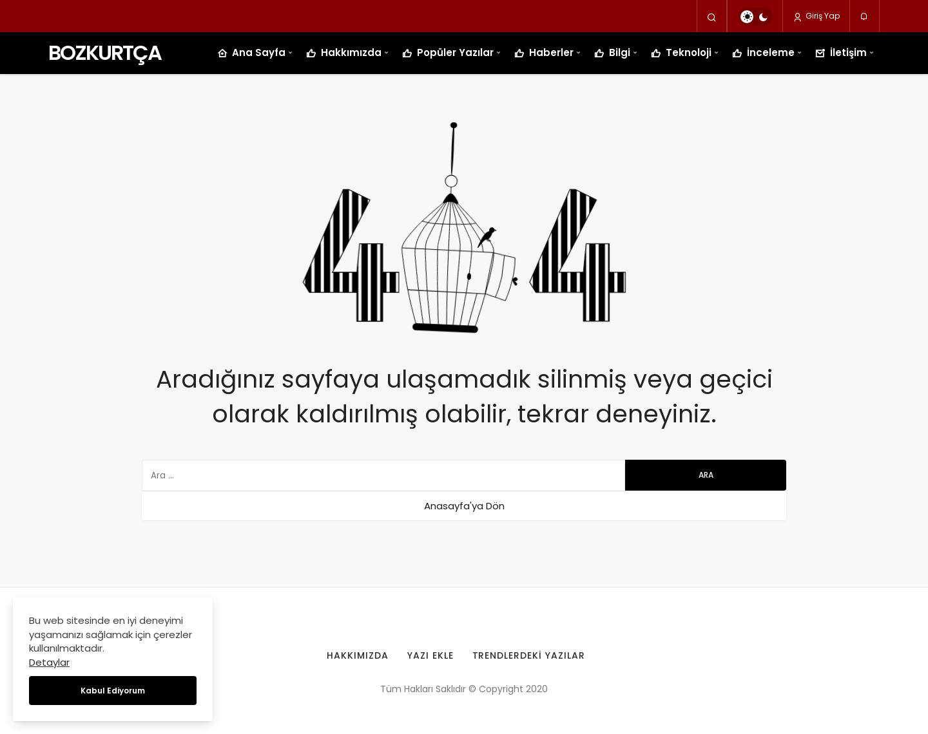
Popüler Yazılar (448, 53)
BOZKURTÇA (104, 52)
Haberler (544, 53)
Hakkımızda (344, 53)
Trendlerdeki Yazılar (529, 655)
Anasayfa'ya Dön (464, 506)
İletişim (841, 53)
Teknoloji (681, 53)
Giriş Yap (816, 16)
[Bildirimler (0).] (864, 17)
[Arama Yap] (711, 17)
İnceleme (763, 53)
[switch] (755, 17)
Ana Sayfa (251, 53)
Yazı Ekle (430, 655)
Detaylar (49, 662)
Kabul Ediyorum (113, 690)
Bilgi (612, 53)
